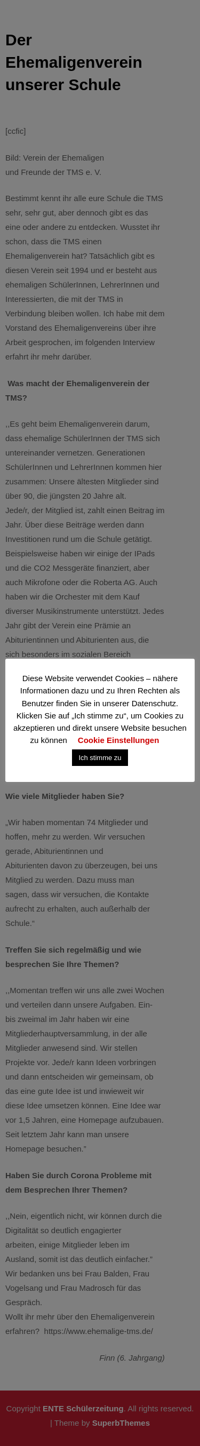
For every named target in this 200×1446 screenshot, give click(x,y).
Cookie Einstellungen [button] (118, 740)
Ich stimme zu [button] (99, 758)
